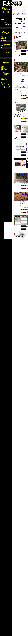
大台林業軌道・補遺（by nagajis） (22, 80)
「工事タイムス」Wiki (5, 84)
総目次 (19, 32)
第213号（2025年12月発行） (7, 11)
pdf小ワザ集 (3, 82)
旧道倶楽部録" (6, 62)
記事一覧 (2, 36)
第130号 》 (17, 14)
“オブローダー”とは (4, 31)
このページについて (16, 13)
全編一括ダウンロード (19, 36)
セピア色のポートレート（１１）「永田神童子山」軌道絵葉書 (22, 105)
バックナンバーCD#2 (6, 52)
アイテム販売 (3, 49)
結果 (7, 73)
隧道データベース (4, 78)
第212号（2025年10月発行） (7, 12)
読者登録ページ (5, 22)
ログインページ (5, 23)
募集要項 (4, 73)
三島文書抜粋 (5, 74)
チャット (2, 67)
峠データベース (4, 77)
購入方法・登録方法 (4, 19)
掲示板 (2, 66)
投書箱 (4, 24)
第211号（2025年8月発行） (6, 13)
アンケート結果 (4, 37)
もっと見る (6, 16)
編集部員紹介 (3, 38)
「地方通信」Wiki (4, 83)
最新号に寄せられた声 (7, 9)
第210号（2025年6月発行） (6, 14)
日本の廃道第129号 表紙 (22, 64)
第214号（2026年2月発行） (6, 10)
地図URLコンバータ (4, 79)
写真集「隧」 (3, 45)
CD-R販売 (4, 25)
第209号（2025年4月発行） (6, 15)
